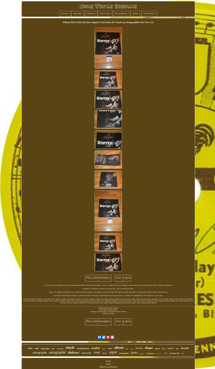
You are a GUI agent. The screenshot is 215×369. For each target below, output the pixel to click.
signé (113, 352)
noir (182, 353)
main (110, 348)
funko (134, 352)
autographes (124, 353)
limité (177, 349)
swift (36, 348)
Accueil (108, 361)
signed (170, 348)
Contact (108, 364)
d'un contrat (159, 353)
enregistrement (83, 348)
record (184, 348)
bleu (53, 349)
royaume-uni (174, 353)
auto (127, 349)
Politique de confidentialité (108, 367)
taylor (104, 353)
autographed (150, 353)
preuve (157, 349)
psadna (96, 348)
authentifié (86, 353)
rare (30, 348)
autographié (57, 352)
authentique (45, 349)
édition (132, 349)
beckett (139, 348)
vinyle (70, 348)
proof (163, 349)
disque (149, 348)
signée (104, 349)
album (119, 348)
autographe (39, 352)
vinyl (97, 352)
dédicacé (73, 352)
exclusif (60, 349)
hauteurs (142, 353)
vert (165, 353)
